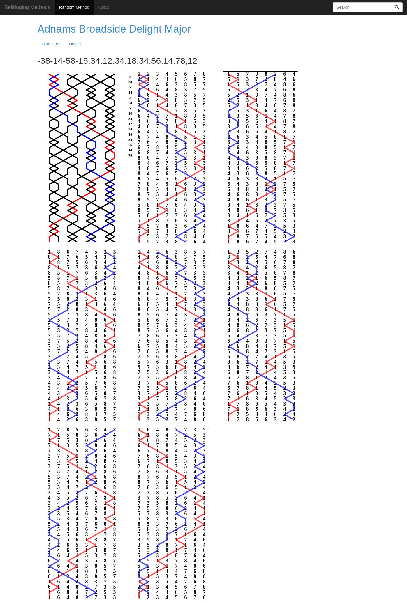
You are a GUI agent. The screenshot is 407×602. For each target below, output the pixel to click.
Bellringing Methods (27, 7)
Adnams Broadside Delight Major (114, 29)
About (103, 7)
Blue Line (50, 44)
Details (75, 44)
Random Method (74, 7)
